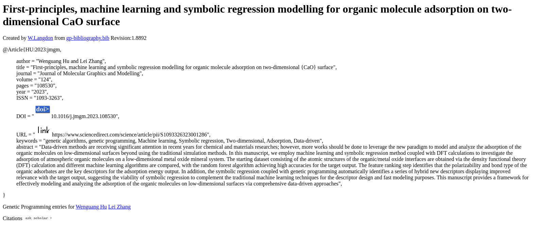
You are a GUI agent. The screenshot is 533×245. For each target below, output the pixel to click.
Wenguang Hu (91, 207)
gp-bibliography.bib (87, 38)
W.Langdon (40, 38)
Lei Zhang (119, 207)
